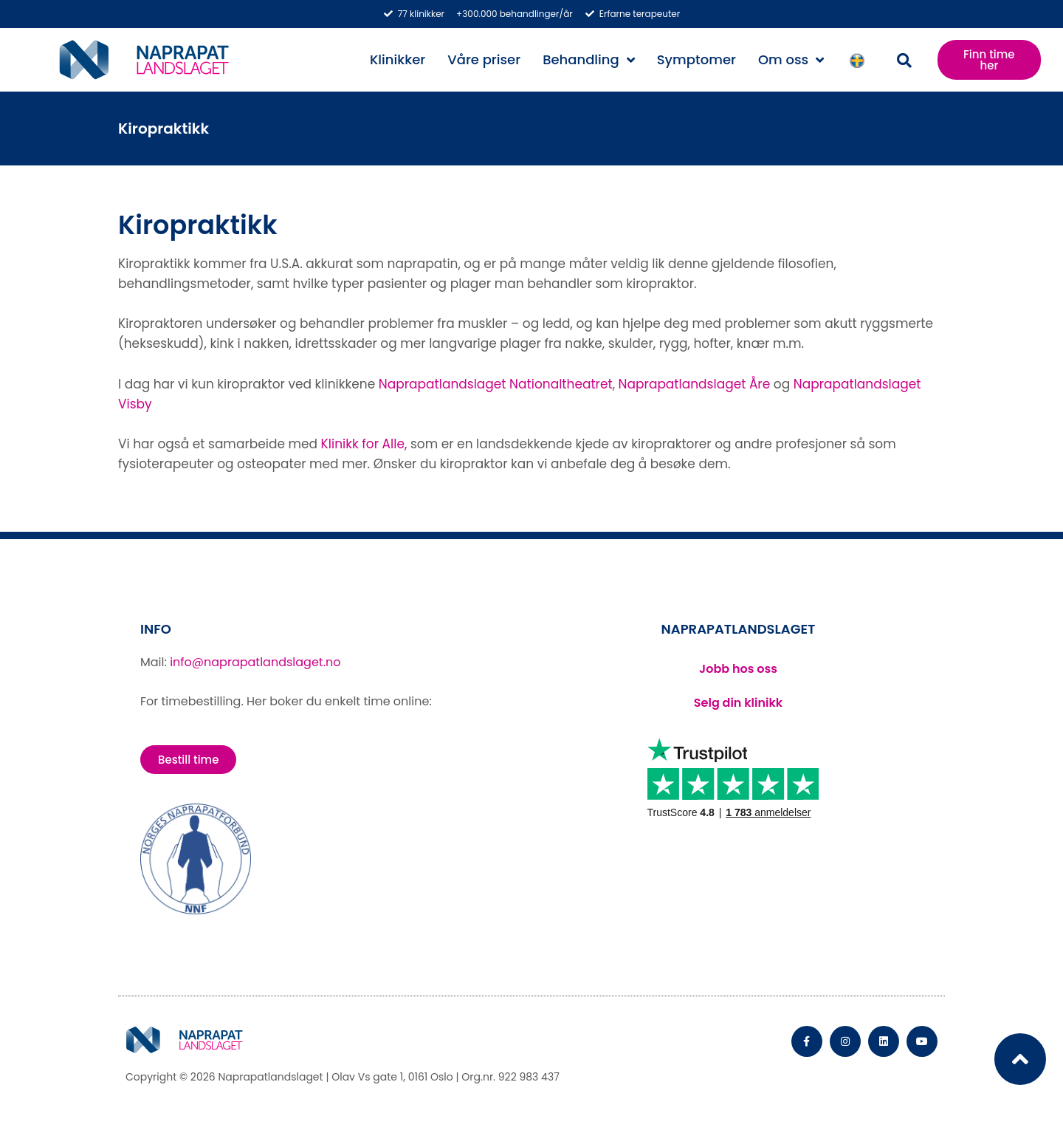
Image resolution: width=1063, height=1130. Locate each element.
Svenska (861, 60)
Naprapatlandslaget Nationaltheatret (496, 384)
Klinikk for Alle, (364, 444)
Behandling (589, 60)
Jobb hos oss (738, 668)
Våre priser (483, 59)
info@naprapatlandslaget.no (255, 662)
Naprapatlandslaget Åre (695, 384)
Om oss (791, 60)
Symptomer (696, 59)
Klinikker (397, 59)
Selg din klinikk (738, 702)
